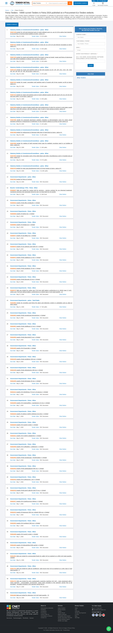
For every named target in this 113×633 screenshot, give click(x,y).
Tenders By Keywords (80, 613)
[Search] (70, 3)
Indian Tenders (61, 608)
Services (9, 618)
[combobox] (90, 61)
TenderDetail (66, 630)
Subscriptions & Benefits (47, 608)
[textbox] (77, 61)
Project (59, 611)
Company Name (81, 34)
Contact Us (43, 617)
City (76, 609)
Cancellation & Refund (46, 616)
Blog (76, 616)
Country (77, 614)
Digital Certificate (62, 614)
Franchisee (43, 613)
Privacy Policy (71, 628)
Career (32, 618)
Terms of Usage (63, 628)
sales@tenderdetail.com (99, 609)
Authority (77, 611)
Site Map (77, 617)
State (76, 608)
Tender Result (61, 613)
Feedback (43, 609)
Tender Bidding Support (64, 619)
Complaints (44, 611)
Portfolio (25, 618)
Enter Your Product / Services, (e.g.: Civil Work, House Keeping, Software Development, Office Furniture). (89, 56)
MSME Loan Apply (62, 620)
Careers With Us (45, 614)
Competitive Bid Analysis (64, 616)
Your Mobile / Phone (83, 41)
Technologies (17, 618)
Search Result (12, 24)
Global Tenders (62, 609)
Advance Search (81, 3)
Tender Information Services (65, 617)
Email (78, 47)
